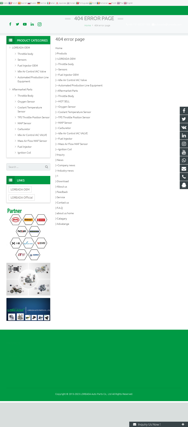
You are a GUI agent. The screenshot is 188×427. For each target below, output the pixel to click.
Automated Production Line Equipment (80, 110)
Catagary (62, 243)
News (60, 184)
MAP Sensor (65, 147)
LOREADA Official (22, 222)
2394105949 (107, 375)
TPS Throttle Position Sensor (74, 142)
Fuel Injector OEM (68, 99)
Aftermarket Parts (68, 115)
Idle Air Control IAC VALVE (73, 158)
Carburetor (64, 152)
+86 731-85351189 (19, 10)
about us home (65, 237)
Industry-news (66, 195)
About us (62, 211)
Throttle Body (66, 120)
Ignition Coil (65, 174)
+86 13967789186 (110, 380)
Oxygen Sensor (67, 131)
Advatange (63, 248)
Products (62, 78)
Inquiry (61, 179)
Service (61, 222)
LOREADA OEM (66, 83)
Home (58, 72)
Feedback (62, 216)
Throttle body (66, 88)
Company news (66, 190)
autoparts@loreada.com (48, 10)
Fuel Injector (65, 163)
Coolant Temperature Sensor (74, 136)
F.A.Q (60, 232)
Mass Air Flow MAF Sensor (73, 168)
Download (63, 206)
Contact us (63, 227)
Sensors (62, 94)
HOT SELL (64, 126)
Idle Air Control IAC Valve (72, 104)
